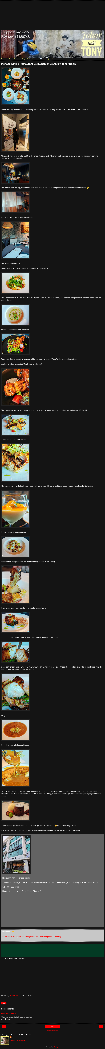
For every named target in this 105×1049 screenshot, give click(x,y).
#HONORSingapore (44, 937)
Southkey (57, 937)
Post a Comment (8, 1013)
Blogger (56, 1047)
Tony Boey (14, 995)
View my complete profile (18, 1041)
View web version (52, 1031)
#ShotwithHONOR (9, 937)
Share (3, 1003)
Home (52, 1026)
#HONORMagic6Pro (26, 937)
